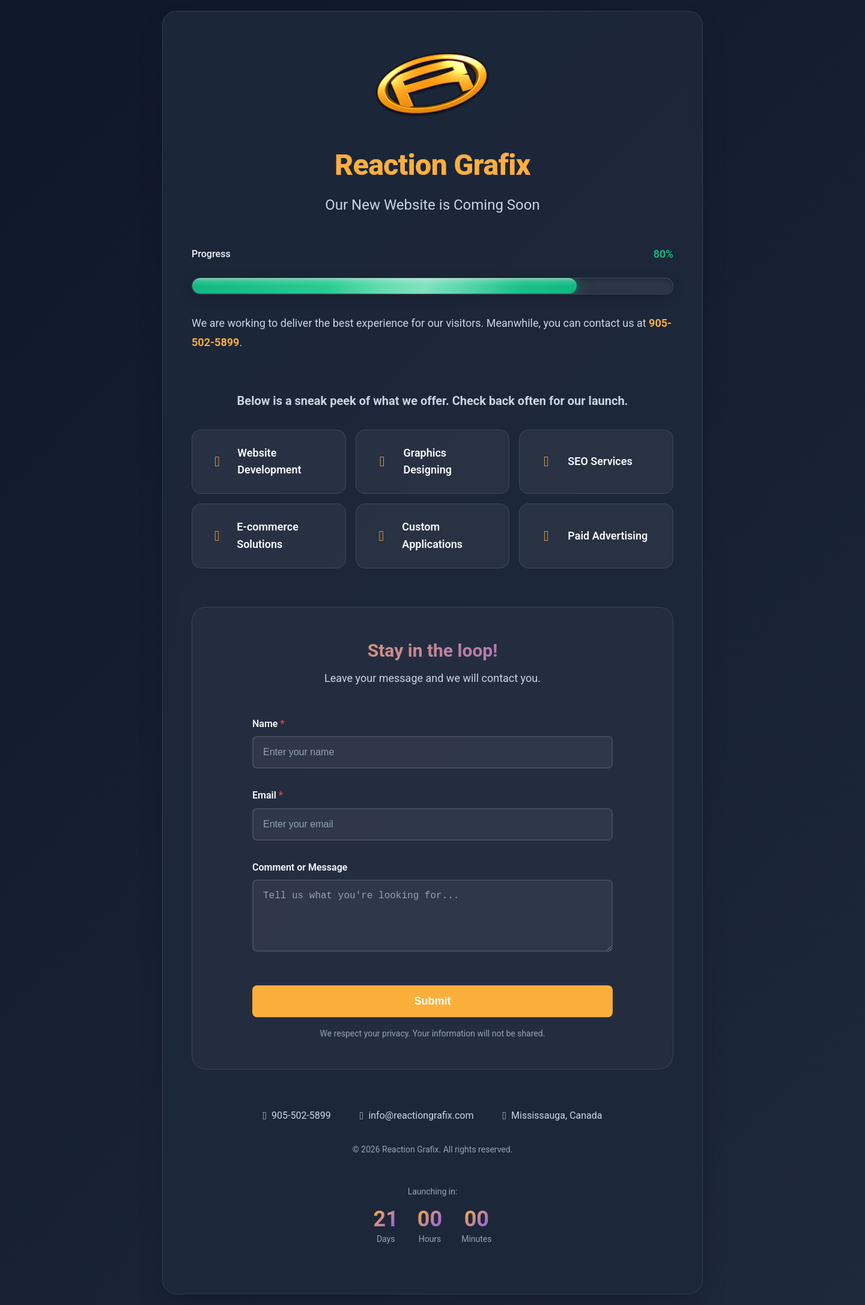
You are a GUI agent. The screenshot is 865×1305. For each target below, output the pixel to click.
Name (268, 722)
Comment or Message (299, 866)
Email (267, 794)
